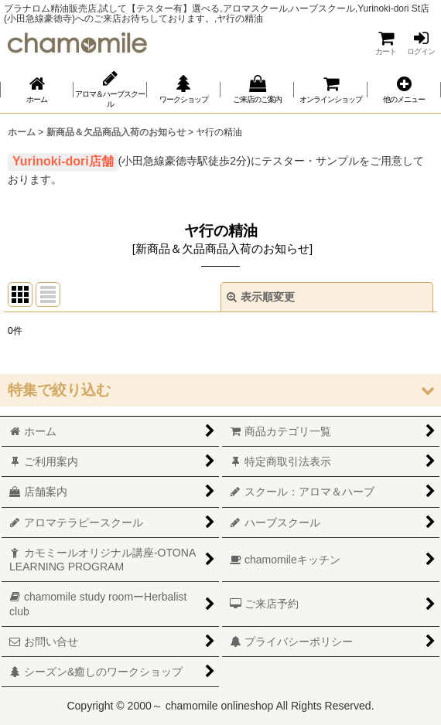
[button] (404, 89)
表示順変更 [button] (261, 297)
